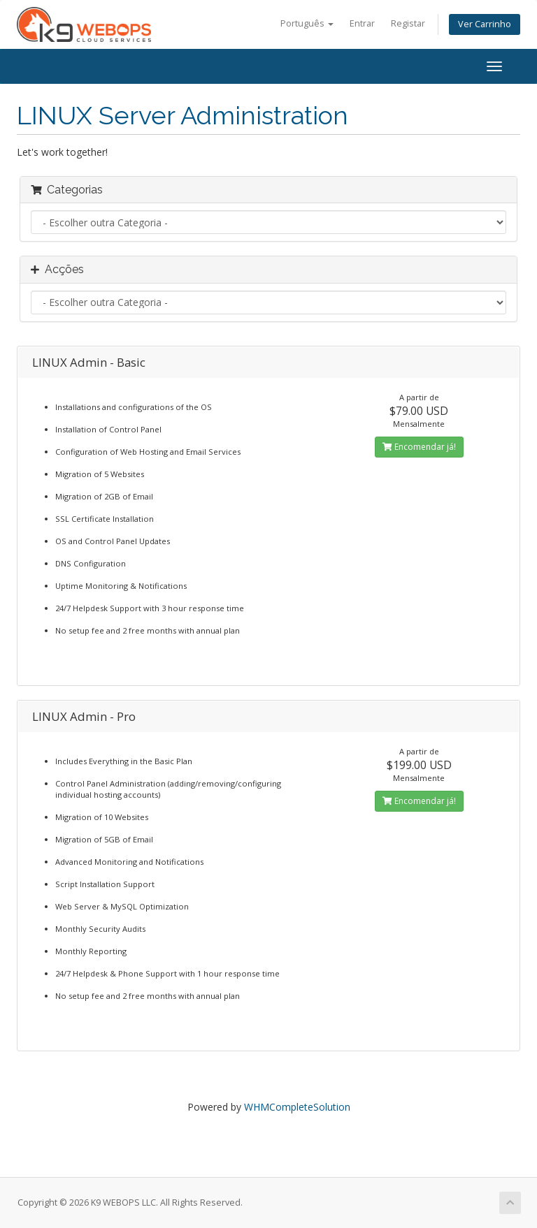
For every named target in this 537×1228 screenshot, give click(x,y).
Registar (408, 23)
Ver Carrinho (484, 24)
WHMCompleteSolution (297, 1106)
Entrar (362, 23)
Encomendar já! (419, 447)
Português (307, 23)
